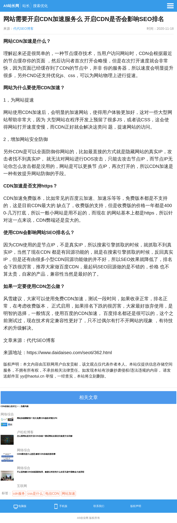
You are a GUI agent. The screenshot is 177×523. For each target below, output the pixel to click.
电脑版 (19, 507)
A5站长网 (11, 6)
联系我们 (98, 506)
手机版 (60, 506)
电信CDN (52, 493)
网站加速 (68, 493)
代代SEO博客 (23, 28)
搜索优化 (40, 6)
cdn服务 (19, 493)
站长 (26, 6)
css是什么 (35, 493)
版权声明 (135, 506)
